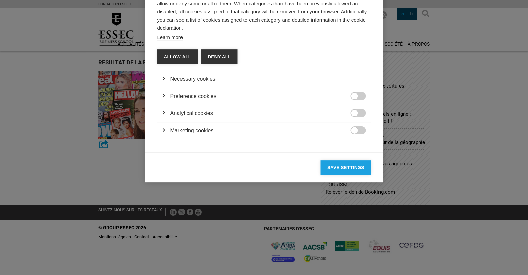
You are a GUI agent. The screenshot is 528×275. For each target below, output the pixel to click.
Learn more (170, 111)
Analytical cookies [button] (191, 187)
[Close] (364, 33)
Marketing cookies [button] (192, 204)
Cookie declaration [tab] (252, 52)
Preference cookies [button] (193, 170)
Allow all (177, 130)
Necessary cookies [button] (193, 153)
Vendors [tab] (210, 52)
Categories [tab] (176, 52)
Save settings (345, 241)
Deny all (219, 130)
